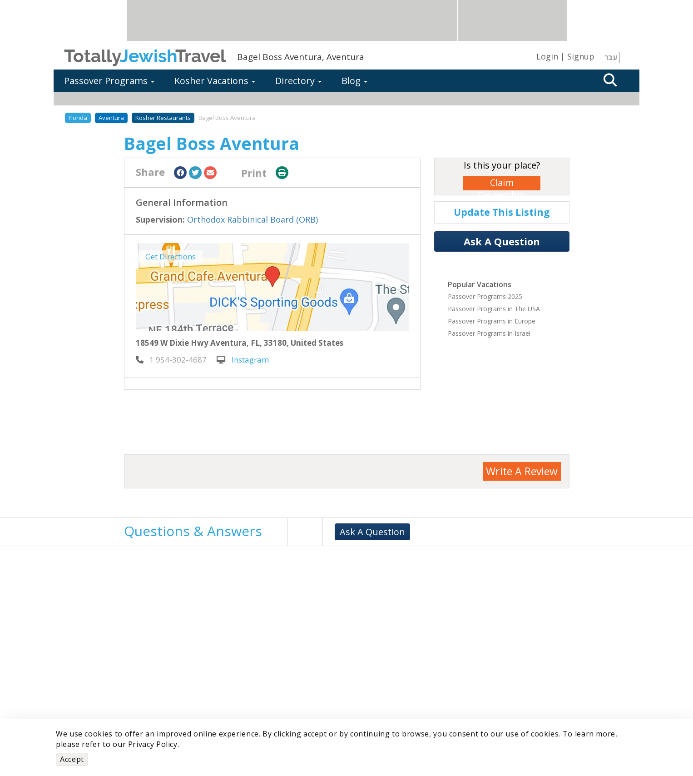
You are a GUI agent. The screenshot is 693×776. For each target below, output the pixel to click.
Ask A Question (502, 241)
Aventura (111, 118)
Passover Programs (109, 81)
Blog (354, 81)
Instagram (243, 359)
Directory (298, 81)
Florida (78, 118)
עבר (610, 57)
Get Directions (170, 256)
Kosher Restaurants (163, 118)
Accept (72, 759)
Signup (580, 56)
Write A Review (522, 471)
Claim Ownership (501, 183)
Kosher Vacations (214, 81)
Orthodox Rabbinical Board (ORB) (252, 219)
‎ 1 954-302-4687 (171, 359)
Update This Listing (502, 212)
